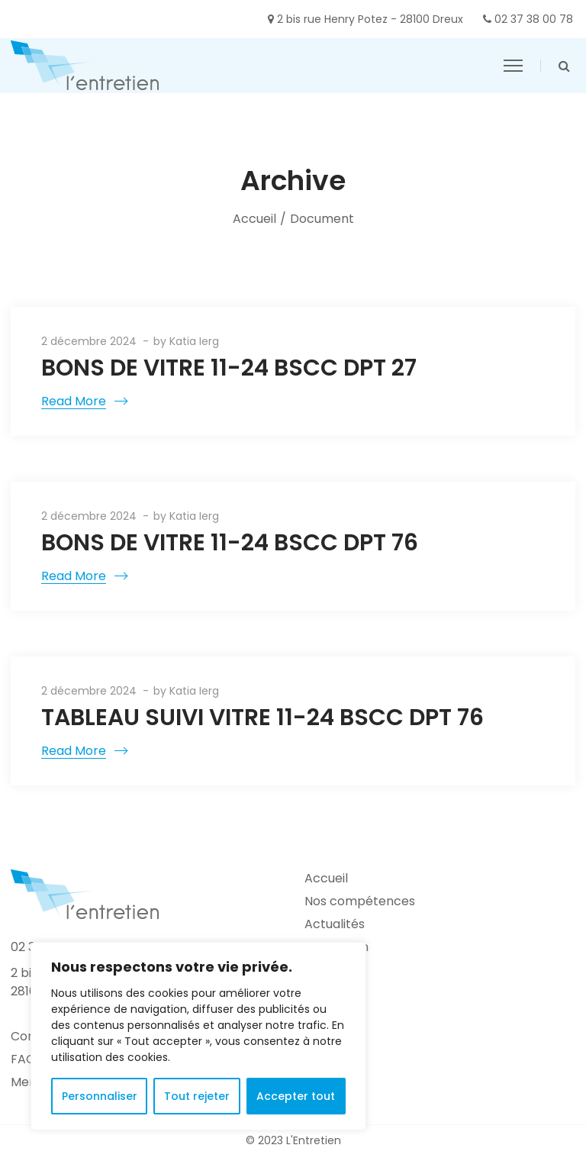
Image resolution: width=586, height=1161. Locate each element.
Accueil (254, 218)
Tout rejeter (197, 1096)
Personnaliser (99, 1096)
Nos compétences (359, 901)
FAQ (23, 1059)
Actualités (334, 924)
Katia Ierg (194, 341)
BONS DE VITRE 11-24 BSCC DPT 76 (229, 543)
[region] (198, 1036)
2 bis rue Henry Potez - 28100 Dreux (370, 19)
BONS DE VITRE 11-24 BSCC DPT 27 (229, 368)
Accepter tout (295, 1096)
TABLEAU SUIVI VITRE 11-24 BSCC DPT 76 (262, 717)
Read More (73, 401)
